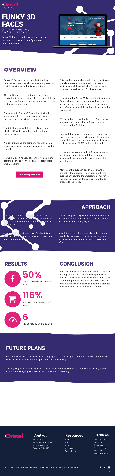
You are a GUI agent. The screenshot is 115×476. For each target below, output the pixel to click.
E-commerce (98, 445)
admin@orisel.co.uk (43, 445)
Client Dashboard (70, 439)
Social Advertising (100, 448)
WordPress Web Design (101, 439)
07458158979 (45, 448)
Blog (66, 442)
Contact (67, 445)
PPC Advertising (99, 451)
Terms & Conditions (71, 451)
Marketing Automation (101, 453)
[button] (56, 5)
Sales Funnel (98, 442)
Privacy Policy (69, 448)
